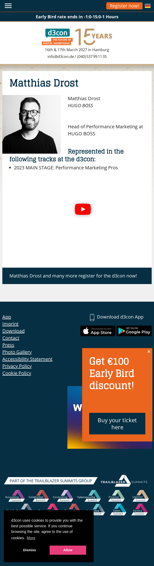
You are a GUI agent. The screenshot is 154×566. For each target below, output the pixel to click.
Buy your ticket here (117, 423)
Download (13, 331)
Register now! (124, 6)
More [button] (31, 538)
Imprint (10, 324)
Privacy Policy (17, 366)
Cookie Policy (16, 373)
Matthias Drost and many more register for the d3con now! (73, 276)
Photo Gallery (17, 352)
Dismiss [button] (29, 550)
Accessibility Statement (27, 359)
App (6, 317)
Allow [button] (67, 550)
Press (8, 345)
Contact (10, 338)
